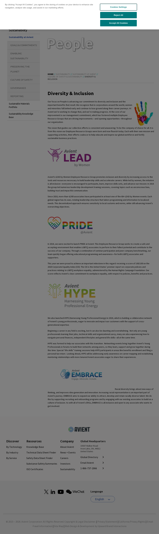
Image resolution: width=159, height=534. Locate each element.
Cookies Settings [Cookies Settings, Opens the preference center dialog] (118, 5)
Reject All (118, 13)
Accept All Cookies (118, 21)
